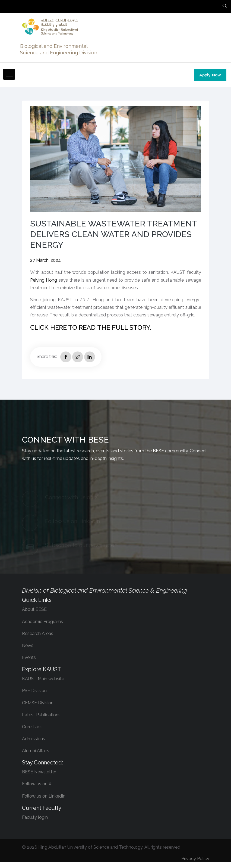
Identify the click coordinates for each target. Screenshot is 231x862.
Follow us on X (36, 783)
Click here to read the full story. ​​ (91, 327)
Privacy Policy (195, 858)
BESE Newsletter (39, 771)
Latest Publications (41, 714)
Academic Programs (42, 621)
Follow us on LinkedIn (43, 796)
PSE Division (34, 690)
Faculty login (35, 817)
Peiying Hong (43, 280)
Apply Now (210, 74)
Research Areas (37, 633)
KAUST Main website (43, 678)
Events (29, 657)
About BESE (34, 609)
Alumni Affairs (35, 750)
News (27, 645)
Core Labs (32, 726)
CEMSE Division (37, 702)
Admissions (33, 738)
